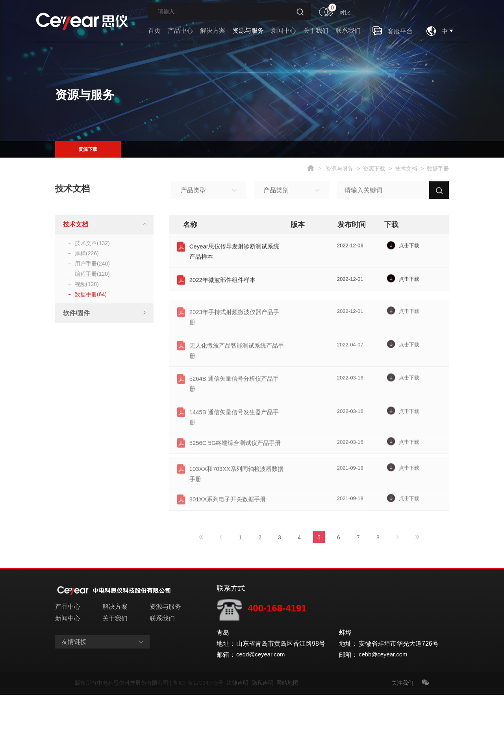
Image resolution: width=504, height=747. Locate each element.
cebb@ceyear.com (385, 706)
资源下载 (87, 149)
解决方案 (212, 30)
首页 (154, 30)
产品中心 (180, 30)
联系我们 (348, 30)
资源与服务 (248, 30)
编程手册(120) (92, 274)
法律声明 (239, 735)
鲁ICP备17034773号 (199, 735)
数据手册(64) (91, 294)
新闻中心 (283, 30)
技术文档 (406, 168)
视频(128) (87, 284)
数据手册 (438, 168)
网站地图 (287, 735)
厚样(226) (87, 253)
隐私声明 (264, 735)
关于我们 (315, 30)
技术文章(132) (92, 243)
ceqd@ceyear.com (262, 706)
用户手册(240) (92, 263)
